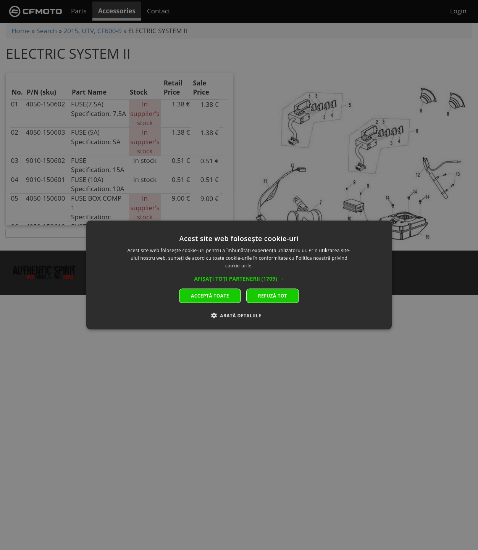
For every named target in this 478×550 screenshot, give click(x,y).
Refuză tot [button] (272, 295)
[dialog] (239, 275)
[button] (239, 278)
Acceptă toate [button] (210, 295)
